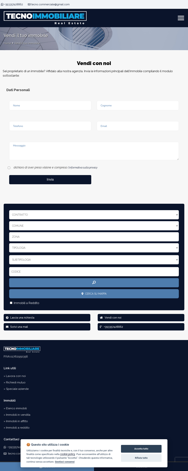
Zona (15, 236)
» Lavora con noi (15, 376)
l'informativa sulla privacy (82, 167)
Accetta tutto (141, 448)
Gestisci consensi (65, 461)
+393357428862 (13, 4)
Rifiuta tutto (141, 457)
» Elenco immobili (15, 408)
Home (7, 43)
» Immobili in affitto (16, 421)
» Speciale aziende (16, 389)
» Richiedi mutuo (15, 382)
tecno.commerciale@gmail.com (49, 4)
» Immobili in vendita (17, 414)
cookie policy (67, 454)
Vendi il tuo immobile (27, 43)
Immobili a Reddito (24, 303)
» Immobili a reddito (17, 427)
